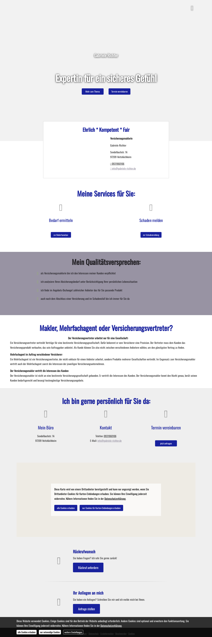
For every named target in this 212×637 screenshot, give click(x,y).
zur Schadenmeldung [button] (151, 232)
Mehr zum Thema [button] (92, 91)
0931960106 (117, 164)
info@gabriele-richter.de (123, 168)
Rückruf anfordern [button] (88, 567)
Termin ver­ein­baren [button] (119, 91)
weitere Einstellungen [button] (73, 632)
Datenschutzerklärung (111, 626)
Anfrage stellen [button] (86, 608)
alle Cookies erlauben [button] (66, 508)
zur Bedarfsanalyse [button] (61, 232)
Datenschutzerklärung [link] (115, 499)
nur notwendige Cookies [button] (50, 632)
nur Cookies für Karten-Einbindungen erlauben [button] (101, 508)
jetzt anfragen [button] (166, 443)
